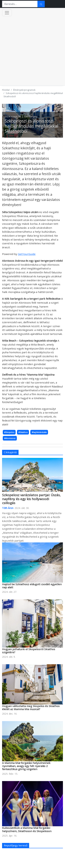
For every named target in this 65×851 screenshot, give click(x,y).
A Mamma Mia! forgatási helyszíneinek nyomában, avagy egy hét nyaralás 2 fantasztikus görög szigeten (26, 766)
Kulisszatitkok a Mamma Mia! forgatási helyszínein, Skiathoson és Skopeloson (26, 829)
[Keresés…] (20, 4)
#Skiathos (23, 432)
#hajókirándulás (39, 432)
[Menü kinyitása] (7, 12)
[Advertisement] (32, 51)
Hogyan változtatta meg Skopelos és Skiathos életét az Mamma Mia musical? (31, 707)
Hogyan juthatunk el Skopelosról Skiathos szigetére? (28, 650)
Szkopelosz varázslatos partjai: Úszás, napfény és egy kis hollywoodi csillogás (31, 499)
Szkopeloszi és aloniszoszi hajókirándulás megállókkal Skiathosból (31, 126)
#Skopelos (9, 432)
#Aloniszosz (9, 438)
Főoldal (6, 89)
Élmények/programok (24, 89)
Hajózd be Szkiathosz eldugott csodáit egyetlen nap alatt (32, 585)
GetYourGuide (27, 254)
